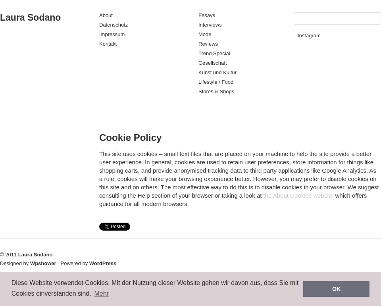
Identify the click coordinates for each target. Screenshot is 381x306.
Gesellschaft (212, 63)
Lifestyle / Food (215, 82)
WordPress (102, 263)
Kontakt (108, 44)
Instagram (309, 35)
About (106, 15)
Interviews (210, 25)
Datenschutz (113, 25)
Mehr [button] (101, 293)
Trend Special (214, 53)
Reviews (208, 44)
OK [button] (336, 289)
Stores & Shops (216, 91)
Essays (206, 15)
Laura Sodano (30, 17)
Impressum (112, 34)
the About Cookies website (299, 195)
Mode (205, 34)
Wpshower (43, 263)
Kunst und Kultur (217, 72)
